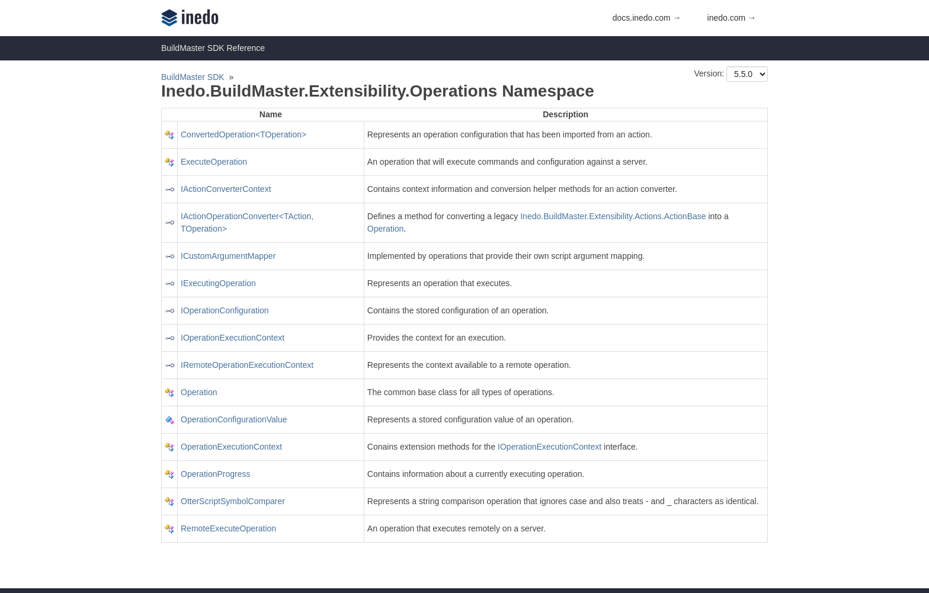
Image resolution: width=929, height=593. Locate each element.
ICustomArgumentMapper (228, 256)
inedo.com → (731, 18)
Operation (385, 228)
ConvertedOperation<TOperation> (243, 134)
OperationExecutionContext (231, 446)
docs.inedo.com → (647, 18)
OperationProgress (216, 474)
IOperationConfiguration (225, 310)
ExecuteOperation (214, 161)
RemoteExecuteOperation (228, 528)
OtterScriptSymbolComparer (233, 501)
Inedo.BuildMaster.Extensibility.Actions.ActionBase (613, 216)
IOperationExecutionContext (232, 337)
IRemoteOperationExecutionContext (247, 365)
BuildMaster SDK (193, 77)
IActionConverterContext (226, 189)
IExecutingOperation (218, 283)
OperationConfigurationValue (234, 419)
